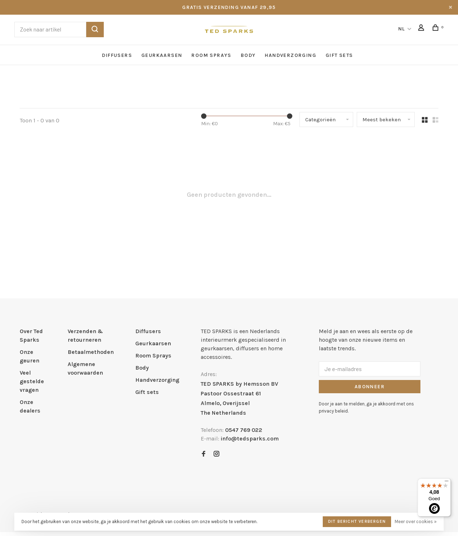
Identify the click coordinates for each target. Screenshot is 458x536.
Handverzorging (290, 55)
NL (401, 29)
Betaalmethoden (91, 352)
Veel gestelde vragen (32, 381)
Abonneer (370, 387)
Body (248, 55)
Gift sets (339, 55)
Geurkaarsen (161, 55)
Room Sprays (211, 55)
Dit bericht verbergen (357, 521)
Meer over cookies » (416, 521)
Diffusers (117, 55)
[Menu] (446, 482)
